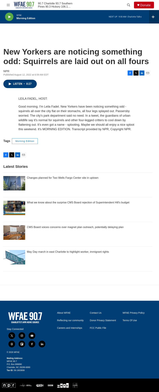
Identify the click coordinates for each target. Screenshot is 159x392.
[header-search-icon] (128, 5)
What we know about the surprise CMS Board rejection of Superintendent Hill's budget (78, 202)
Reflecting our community (70, 320)
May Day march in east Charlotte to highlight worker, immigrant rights (68, 251)
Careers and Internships (69, 328)
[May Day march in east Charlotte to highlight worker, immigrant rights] (14, 257)
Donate (145, 5)
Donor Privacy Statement (103, 320)
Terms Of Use (130, 320)
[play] (9, 17)
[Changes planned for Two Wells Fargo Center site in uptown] (14, 183)
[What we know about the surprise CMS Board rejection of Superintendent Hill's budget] (14, 208)
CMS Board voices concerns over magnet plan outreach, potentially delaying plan (75, 227)
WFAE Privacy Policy (134, 313)
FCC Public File (98, 328)
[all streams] (154, 16)
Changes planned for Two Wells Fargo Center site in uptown (62, 177)
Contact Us (95, 313)
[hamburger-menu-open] (8, 5)
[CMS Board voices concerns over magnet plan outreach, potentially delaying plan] (14, 232)
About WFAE (64, 313)
